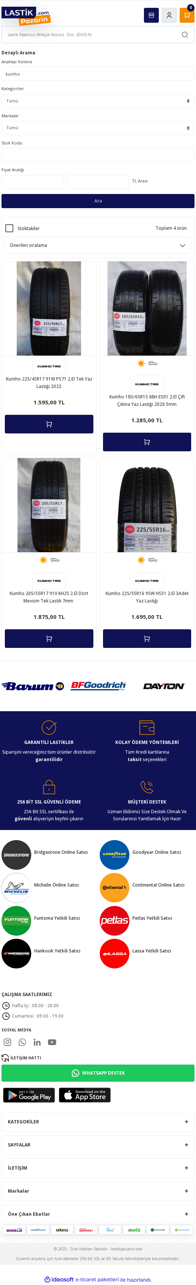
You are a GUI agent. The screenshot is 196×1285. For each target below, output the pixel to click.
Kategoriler (12, 88)
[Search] (98, 34)
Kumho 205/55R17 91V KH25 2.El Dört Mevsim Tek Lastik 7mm (49, 597)
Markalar (10, 115)
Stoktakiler (28, 228)
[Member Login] (169, 15)
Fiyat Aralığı (12, 169)
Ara (98, 201)
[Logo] (26, 16)
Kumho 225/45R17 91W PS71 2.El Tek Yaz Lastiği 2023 (49, 382)
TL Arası (140, 181)
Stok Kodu (11, 143)
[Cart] (187, 15)
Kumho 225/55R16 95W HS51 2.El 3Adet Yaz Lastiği (147, 597)
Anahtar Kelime (16, 61)
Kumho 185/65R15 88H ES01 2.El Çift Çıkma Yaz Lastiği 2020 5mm (147, 400)
